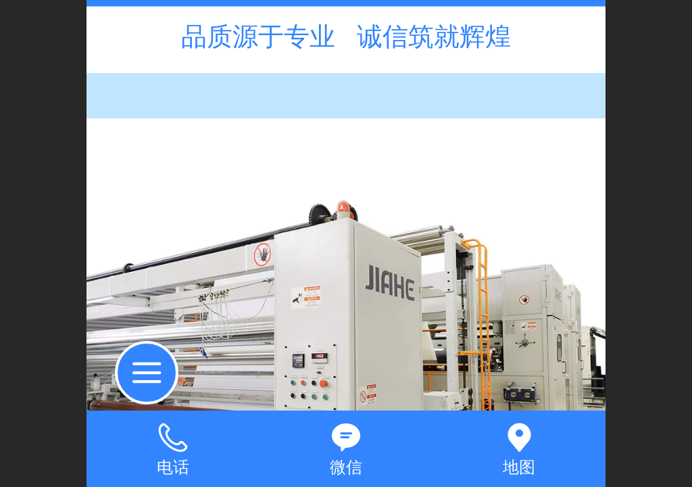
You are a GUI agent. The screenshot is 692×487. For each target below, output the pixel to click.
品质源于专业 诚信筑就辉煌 (346, 36)
